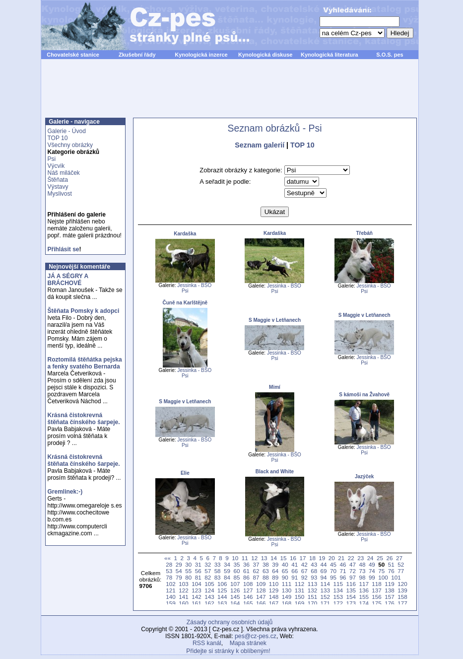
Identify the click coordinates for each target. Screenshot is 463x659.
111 (286, 584)
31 (198, 564)
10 (235, 558)
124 (209, 590)
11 (245, 558)
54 (179, 571)
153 (338, 596)
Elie (185, 473)
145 (235, 596)
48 (362, 564)
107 (235, 584)
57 (207, 571)
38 (266, 564)
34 (227, 564)
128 (260, 590)
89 (275, 577)
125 (222, 590)
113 (312, 584)
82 (207, 577)
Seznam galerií (259, 145)
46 (343, 564)
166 (260, 603)
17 (302, 558)
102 (170, 584)
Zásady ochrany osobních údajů (229, 622)
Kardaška (185, 233)
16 (293, 558)
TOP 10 (58, 138)
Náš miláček (64, 172)
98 (362, 577)
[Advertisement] (229, 94)
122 (183, 590)
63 (266, 571)
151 (312, 596)
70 (333, 571)
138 (389, 590)
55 (188, 571)
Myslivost (60, 193)
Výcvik (56, 165)
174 (363, 603)
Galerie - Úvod (67, 131)
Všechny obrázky (70, 145)
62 (256, 571)
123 (196, 590)
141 (183, 596)
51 (391, 564)
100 (383, 577)
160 (183, 603)
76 (391, 571)
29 (179, 564)
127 (248, 590)
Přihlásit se (63, 249)
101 (395, 577)
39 (275, 564)
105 (209, 584)
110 (273, 584)
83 (217, 577)
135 (350, 590)
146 (248, 596)
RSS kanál (207, 643)
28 (169, 564)
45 (333, 564)
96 (343, 577)
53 (169, 571)
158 (402, 596)
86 (246, 577)
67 (304, 571)
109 (260, 584)
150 (299, 596)
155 (363, 596)
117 (363, 584)
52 (400, 564)
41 (294, 564)
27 (399, 558)
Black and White (275, 471)
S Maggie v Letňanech (275, 320)
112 (299, 584)
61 (246, 571)
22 (351, 558)
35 (237, 564)
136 (363, 590)
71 (343, 571)
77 (400, 571)
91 (294, 577)
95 (333, 577)
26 (390, 558)
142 (196, 596)
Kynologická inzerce (201, 55)
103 (183, 584)
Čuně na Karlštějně (185, 302)
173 (350, 603)
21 (341, 558)
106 (222, 584)
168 (286, 603)
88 (266, 577)
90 (285, 577)
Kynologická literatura (329, 55)
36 (246, 564)
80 (188, 577)
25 (380, 558)
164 (235, 603)
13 (264, 558)
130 (286, 590)
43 (314, 564)
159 (170, 603)
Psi (52, 158)
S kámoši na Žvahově (364, 394)
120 (402, 584)
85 (237, 577)
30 (188, 564)
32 (207, 564)
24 (370, 558)
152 (325, 596)
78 (169, 577)
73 (362, 571)
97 (352, 577)
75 (381, 571)
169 (299, 603)
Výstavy (58, 186)
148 (273, 596)
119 (389, 584)
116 (350, 584)
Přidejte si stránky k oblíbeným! (228, 651)
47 (352, 564)
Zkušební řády (137, 55)
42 (304, 564)
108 (248, 584)
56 (198, 571)
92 (304, 577)
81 (198, 577)
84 (227, 577)
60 (237, 571)
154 (350, 596)
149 (286, 596)
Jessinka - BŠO (194, 285)
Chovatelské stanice (73, 55)
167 (273, 603)
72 (352, 571)
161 (196, 603)
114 (325, 584)
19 (322, 558)
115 (338, 584)
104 (196, 584)
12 (254, 558)
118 (376, 584)
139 (402, 590)
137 (376, 590)
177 (402, 603)
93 (314, 577)
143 (209, 596)
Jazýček (364, 476)
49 (372, 564)
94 (324, 577)
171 (325, 603)
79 (179, 577)
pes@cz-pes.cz (255, 636)
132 (312, 590)
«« (167, 558)
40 (285, 564)
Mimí (274, 387)
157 (389, 596)
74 (372, 571)
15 (283, 558)
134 (338, 590)
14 (273, 558)
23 (360, 558)
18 (312, 558)
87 (256, 577)
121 (170, 590)
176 (389, 603)
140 (170, 596)
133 (325, 590)
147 (260, 596)
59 (227, 571)
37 (256, 564)
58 (217, 571)
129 (273, 590)
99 (372, 577)
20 (332, 558)
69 (324, 571)
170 (312, 603)
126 (235, 590)
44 (324, 564)
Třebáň (364, 233)
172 (338, 603)
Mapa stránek (248, 643)
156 (376, 596)
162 (209, 603)
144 (222, 596)
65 (285, 571)
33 (217, 564)
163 (222, 603)
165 (248, 603)
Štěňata (58, 179)
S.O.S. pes (389, 55)
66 (294, 571)
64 (275, 571)
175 (376, 603)
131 (299, 590)
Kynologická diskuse (265, 55)
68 (314, 571)
